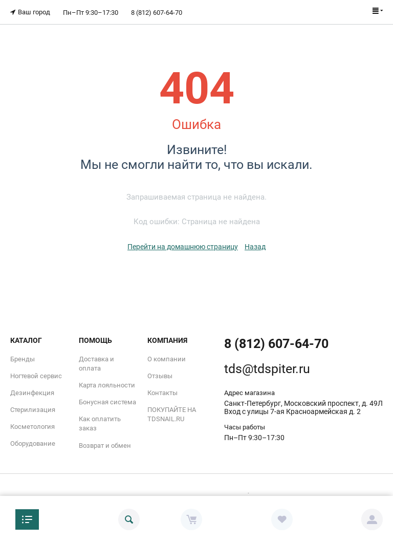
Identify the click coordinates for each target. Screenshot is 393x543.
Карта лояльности (107, 384)
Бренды (22, 358)
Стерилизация (32, 410)
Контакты (162, 392)
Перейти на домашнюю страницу (182, 246)
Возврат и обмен (105, 445)
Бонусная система (107, 402)
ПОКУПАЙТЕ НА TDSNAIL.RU (171, 414)
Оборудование (32, 443)
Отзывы (159, 375)
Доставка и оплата (96, 363)
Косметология (32, 426)
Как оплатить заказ (100, 423)
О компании (166, 358)
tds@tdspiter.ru (267, 368)
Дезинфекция (32, 392)
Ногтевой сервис (36, 375)
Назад (255, 246)
